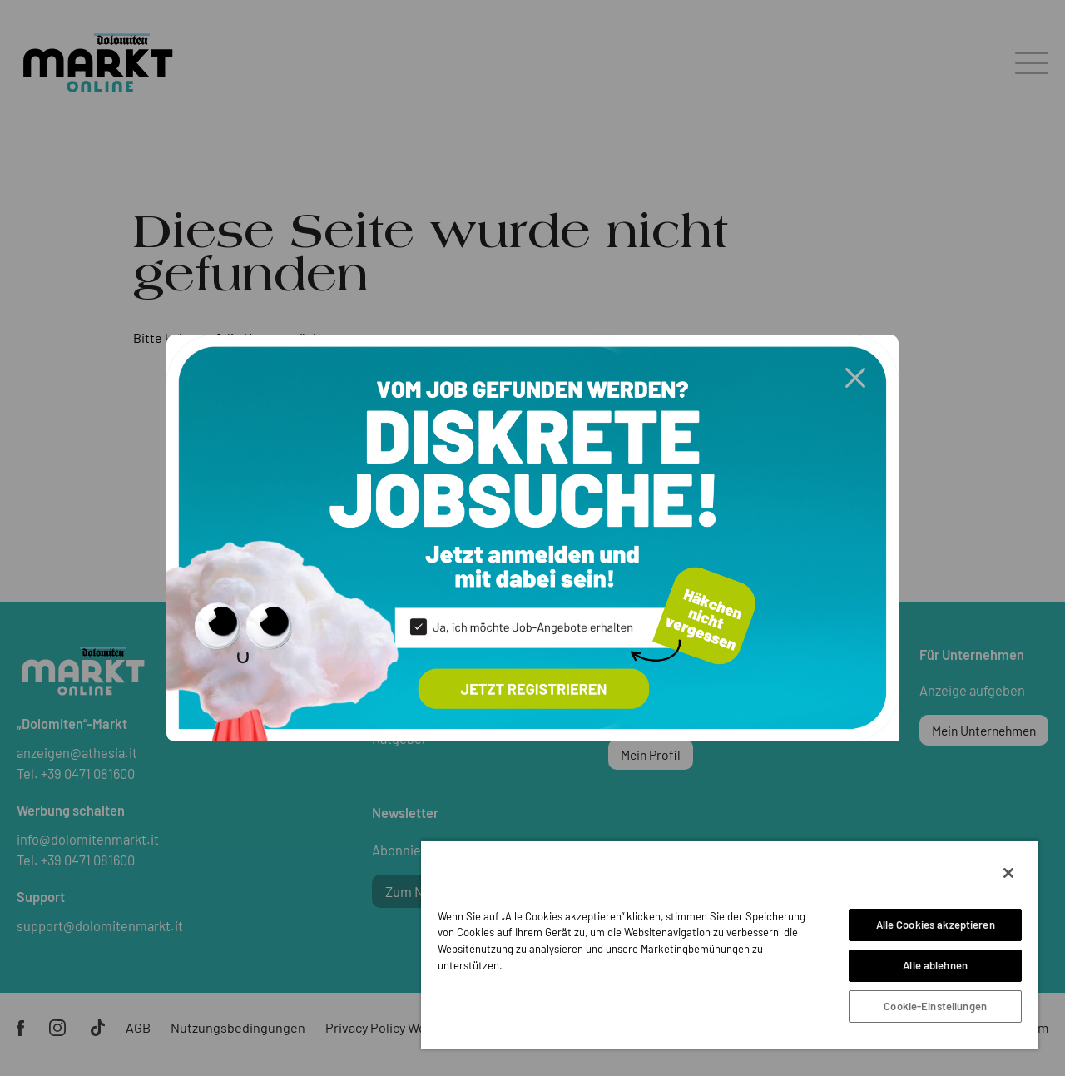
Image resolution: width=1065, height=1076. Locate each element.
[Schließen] (1008, 873)
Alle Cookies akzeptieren (935, 924)
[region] (729, 944)
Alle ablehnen (935, 965)
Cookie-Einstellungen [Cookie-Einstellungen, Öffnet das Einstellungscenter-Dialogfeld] (935, 1006)
